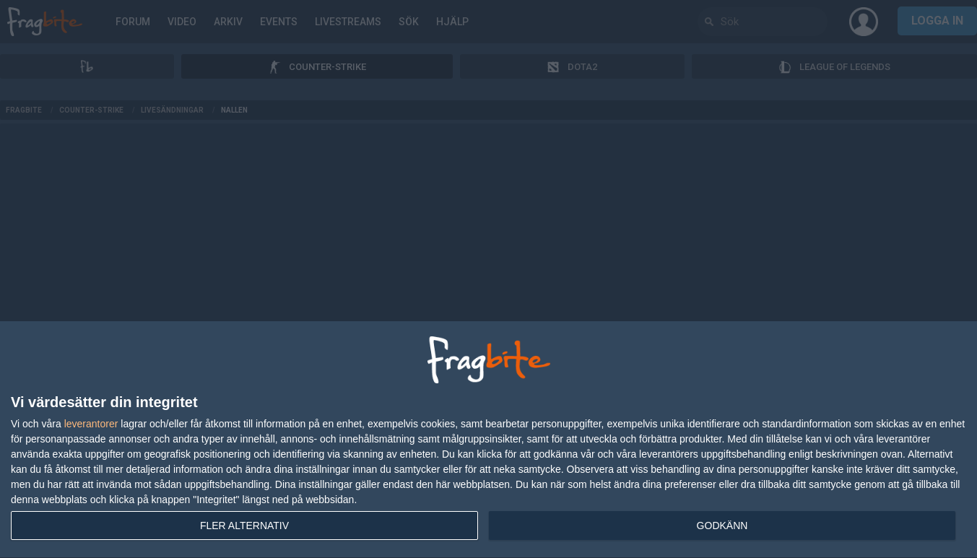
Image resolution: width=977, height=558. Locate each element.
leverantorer (91, 424)
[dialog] (488, 440)
